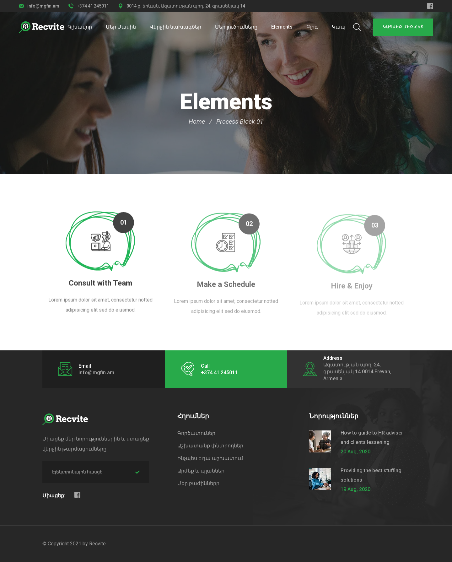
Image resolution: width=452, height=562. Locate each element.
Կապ (339, 27)
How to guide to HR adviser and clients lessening (372, 437)
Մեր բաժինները (198, 483)
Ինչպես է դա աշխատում (210, 458)
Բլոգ (312, 27)
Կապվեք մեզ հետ (403, 27)
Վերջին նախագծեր (175, 27)
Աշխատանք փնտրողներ (210, 446)
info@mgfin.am (43, 5)
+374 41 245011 (93, 5)
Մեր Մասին (121, 27)
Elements (282, 27)
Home (197, 121)
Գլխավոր (79, 27)
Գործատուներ (196, 433)
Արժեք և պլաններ (200, 471)
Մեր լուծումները (236, 27)
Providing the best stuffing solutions (371, 475)
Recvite (97, 544)
